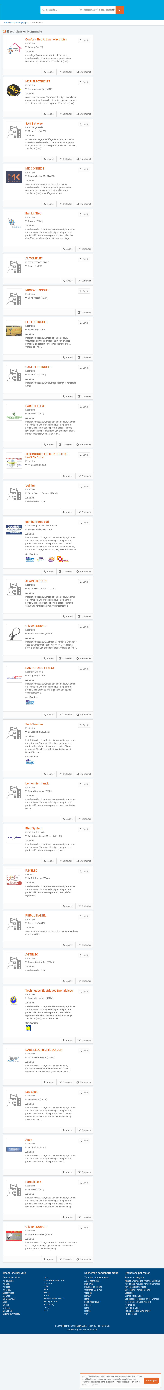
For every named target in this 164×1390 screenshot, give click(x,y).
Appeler (49, 72)
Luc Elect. (38, 1141)
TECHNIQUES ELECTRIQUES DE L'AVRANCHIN (53, 477)
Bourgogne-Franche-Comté (137, 1346)
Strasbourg (49, 1360)
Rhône (87, 1367)
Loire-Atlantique (91, 1358)
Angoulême (8, 1337)
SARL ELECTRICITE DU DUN (50, 1099)
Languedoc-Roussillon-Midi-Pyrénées (142, 1355)
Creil (5, 1358)
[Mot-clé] (59, 10)
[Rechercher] (120, 10)
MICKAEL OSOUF (43, 302)
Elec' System (40, 867)
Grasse (6, 1364)
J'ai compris (151, 1380)
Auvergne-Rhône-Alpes (135, 1343)
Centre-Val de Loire (133, 1352)
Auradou (7, 1346)
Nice (46, 1345)
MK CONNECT (41, 171)
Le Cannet (7, 1367)
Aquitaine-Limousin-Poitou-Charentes (142, 1340)
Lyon (46, 1333)
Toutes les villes (11, 1333)
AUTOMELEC (40, 264)
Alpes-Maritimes (91, 1337)
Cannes (6, 1352)
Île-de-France (131, 1370)
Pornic (47, 1351)
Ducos (6, 1361)
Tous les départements (96, 1333)
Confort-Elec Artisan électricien (52, 39)
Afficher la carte (129, 72)
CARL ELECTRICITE (44, 385)
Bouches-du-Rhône (93, 1343)
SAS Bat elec (40, 126)
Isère (86, 1355)
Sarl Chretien (40, 763)
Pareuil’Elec (39, 1235)
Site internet (84, 72)
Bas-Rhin (88, 1340)
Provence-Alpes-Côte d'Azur (137, 1367)
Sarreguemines (51, 1357)
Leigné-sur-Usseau (11, 1370)
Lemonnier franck (43, 822)
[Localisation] (97, 10)
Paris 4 (47, 1348)
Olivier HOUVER (42, 661)
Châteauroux (9, 1355)
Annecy (6, 1340)
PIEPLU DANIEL (42, 957)
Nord (86, 1364)
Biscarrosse (8, 1349)
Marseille (48, 1339)
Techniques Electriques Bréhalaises (47, 1035)
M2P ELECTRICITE (44, 81)
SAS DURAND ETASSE (46, 706)
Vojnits (36, 513)
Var (86, 1370)
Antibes (6, 1343)
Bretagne (129, 1349)
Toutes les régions (134, 1333)
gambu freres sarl (43, 551)
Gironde (88, 1349)
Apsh (35, 1189)
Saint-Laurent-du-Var (53, 1354)
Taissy (47, 1363)
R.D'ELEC (38, 912)
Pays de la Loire (132, 1364)
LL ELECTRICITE (42, 340)
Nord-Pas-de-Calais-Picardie (138, 1358)
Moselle (87, 1361)
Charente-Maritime (93, 1346)
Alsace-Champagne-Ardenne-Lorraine (142, 1337)
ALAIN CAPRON (42, 613)
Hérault (87, 1352)
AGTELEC (38, 996)
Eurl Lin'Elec (39, 216)
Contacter (65, 72)
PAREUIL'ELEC (41, 424)
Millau (46, 1342)
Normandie (130, 1361)
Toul (46, 1366)
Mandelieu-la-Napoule (54, 1336)
